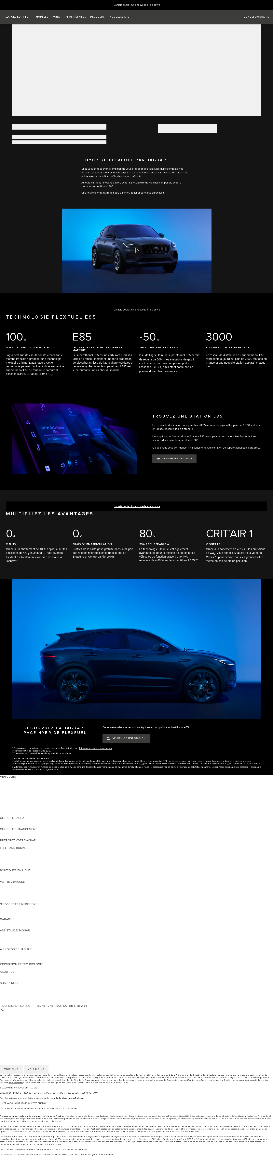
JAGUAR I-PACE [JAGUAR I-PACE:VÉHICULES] (10, 787)
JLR (2, 975)
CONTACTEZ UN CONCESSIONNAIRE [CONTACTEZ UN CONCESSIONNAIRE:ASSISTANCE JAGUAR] (25, 945)
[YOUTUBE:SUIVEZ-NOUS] (8, 994)
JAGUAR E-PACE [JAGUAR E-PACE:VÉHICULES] (11, 784)
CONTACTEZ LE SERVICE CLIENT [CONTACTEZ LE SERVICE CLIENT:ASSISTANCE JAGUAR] (22, 941)
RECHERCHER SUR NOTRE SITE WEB (61, 1005)
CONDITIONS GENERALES (18, 1029)
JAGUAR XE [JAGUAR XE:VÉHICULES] (8, 795)
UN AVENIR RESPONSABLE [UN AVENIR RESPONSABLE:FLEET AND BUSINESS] (18, 859)
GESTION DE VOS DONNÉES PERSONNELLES (31, 1021)
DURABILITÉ (8, 979)
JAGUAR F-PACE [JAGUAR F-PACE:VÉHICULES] (11, 780)
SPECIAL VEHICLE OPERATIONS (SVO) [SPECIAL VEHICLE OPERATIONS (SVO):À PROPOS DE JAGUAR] (26, 956)
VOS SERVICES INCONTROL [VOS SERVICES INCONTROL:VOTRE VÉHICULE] (19, 893)
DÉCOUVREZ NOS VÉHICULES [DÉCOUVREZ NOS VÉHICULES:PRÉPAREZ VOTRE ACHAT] (20, 844)
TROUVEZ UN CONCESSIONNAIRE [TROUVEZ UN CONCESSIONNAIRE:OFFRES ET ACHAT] (23, 825)
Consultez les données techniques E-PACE (31, 758)
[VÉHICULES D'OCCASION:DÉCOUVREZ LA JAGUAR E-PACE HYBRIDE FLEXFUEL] (126, 738)
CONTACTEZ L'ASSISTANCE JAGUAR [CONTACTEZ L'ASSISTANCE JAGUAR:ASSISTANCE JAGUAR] (25, 938)
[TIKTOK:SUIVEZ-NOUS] (6, 990)
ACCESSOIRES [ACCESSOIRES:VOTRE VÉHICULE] (10, 889)
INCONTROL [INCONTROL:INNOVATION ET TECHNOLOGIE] (8, 968)
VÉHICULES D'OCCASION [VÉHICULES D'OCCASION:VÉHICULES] (17, 806)
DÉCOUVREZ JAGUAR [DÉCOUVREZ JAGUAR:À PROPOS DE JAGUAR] (15, 953)
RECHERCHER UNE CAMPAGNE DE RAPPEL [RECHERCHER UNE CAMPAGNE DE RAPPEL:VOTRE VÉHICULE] (30, 900)
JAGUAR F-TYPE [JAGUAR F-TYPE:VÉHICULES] (11, 791)
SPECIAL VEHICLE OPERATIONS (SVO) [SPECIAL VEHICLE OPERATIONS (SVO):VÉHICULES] (26, 802)
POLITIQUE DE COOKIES (17, 1025)
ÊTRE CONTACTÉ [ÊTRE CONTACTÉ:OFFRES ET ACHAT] (12, 821)
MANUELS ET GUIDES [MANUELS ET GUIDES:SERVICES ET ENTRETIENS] (15, 911)
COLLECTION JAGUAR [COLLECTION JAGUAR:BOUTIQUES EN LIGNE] (15, 877)
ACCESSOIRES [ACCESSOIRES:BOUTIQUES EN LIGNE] (10, 874)
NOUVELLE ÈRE (11, 814)
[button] (42, 17)
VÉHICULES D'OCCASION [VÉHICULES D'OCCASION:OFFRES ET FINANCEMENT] (17, 832)
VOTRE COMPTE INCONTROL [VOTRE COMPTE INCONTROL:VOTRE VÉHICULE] (20, 896)
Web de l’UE (80, 1080)
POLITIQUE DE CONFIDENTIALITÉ (23, 1018)
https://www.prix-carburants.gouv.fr (95, 748)
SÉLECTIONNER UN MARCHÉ (20, 1014)
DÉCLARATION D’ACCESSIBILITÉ (22, 1036)
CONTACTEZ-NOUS (13, 1033)
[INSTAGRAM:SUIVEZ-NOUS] (10, 986)
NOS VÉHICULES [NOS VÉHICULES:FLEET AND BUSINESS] (11, 855)
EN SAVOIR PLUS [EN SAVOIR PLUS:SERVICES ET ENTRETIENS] (11, 908)
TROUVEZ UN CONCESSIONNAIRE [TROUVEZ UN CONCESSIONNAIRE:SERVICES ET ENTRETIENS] (23, 915)
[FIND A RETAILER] (253, 17)
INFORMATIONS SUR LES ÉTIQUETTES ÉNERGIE (23, 1103)
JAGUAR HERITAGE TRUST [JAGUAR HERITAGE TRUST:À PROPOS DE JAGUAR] (18, 960)
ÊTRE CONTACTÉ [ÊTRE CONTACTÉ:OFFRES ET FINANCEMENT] (12, 836)
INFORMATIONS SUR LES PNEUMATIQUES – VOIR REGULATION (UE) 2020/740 (38, 1108)
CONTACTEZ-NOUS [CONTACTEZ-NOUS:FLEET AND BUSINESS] (13, 866)
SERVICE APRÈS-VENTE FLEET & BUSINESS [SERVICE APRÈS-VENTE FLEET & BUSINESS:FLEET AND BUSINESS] (30, 862)
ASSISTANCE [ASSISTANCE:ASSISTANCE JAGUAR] (9, 934)
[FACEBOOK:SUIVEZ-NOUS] (9, 998)
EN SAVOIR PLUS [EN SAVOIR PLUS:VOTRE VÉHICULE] (11, 885)
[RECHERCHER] (3, 1010)
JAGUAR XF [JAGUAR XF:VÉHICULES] (8, 799)
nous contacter (16, 1083)
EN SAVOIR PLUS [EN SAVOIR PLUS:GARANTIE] (11, 923)
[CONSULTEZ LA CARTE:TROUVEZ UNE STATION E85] (174, 458)
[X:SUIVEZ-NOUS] (3, 1001)
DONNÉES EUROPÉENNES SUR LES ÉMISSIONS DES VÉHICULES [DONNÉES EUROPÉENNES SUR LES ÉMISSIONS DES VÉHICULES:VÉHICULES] (44, 810)
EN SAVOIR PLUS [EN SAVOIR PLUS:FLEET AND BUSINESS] (11, 851)
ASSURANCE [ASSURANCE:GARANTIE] (9, 926)
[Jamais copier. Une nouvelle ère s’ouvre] (137, 5)
